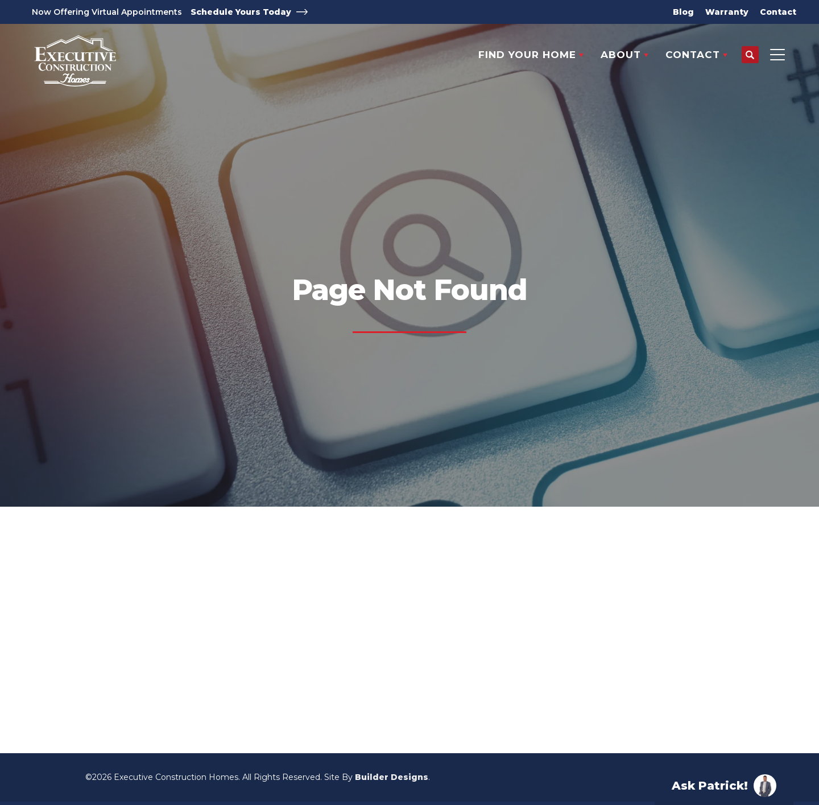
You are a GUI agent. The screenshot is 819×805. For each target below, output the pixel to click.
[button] (750, 55)
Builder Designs (391, 777)
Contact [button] (692, 54)
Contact (778, 12)
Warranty (726, 12)
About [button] (621, 54)
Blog (683, 12)
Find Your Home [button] (527, 54)
